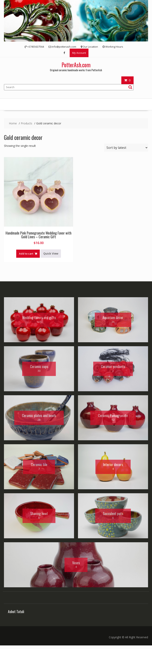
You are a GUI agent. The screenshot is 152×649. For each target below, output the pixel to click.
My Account (79, 53)
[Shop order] (126, 148)
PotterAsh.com (76, 65)
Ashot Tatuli (16, 615)
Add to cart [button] (26, 253)
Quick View (50, 253)
